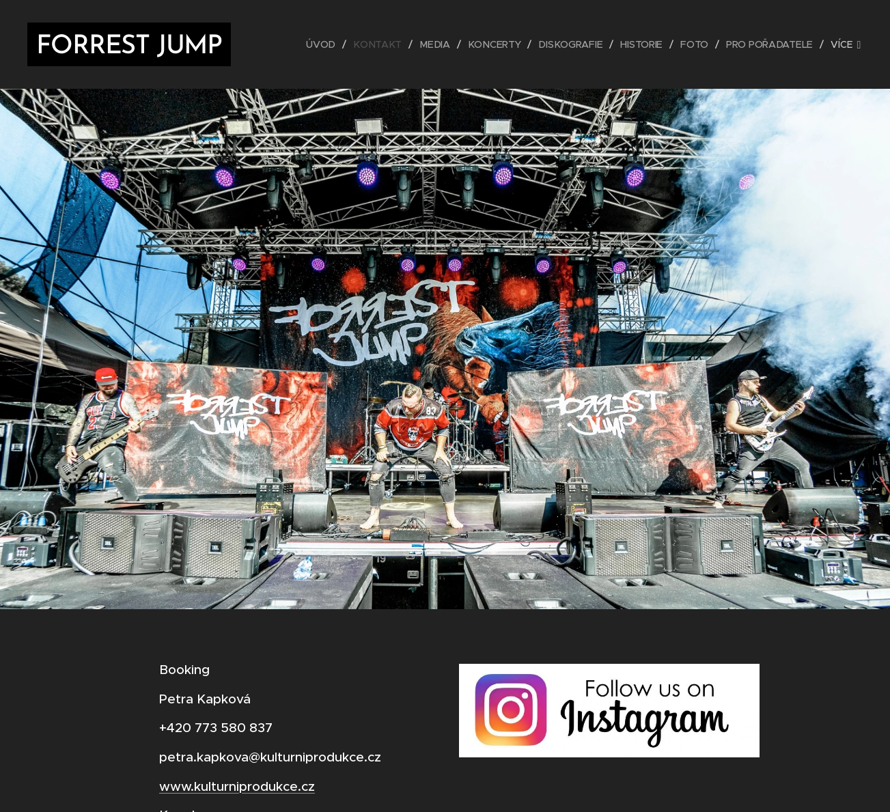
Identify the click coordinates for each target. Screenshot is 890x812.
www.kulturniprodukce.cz (237, 786)
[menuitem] (326, 44)
